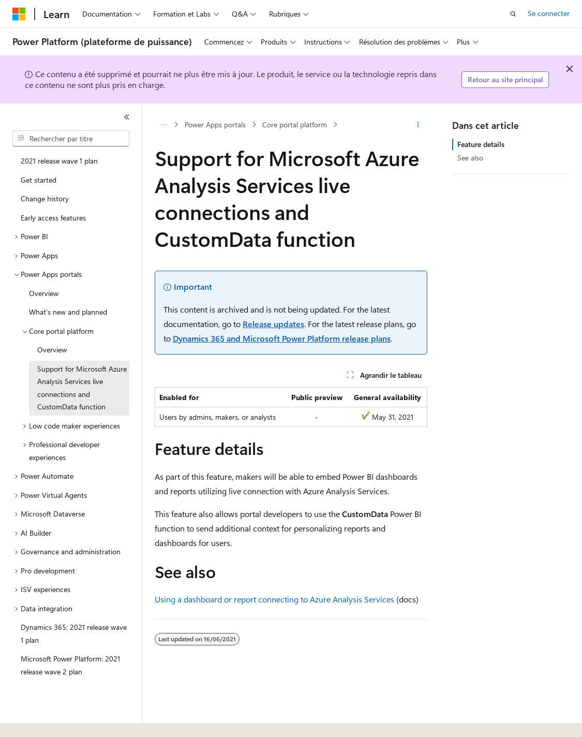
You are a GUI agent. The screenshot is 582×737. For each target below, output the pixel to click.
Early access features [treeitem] (53, 218)
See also (470, 158)
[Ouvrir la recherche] (513, 14)
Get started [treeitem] (38, 180)
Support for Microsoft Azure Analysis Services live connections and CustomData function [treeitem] (82, 388)
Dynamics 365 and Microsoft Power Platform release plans (282, 338)
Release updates (273, 323)
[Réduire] (127, 117)
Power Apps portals (215, 124)
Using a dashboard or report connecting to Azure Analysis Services (274, 599)
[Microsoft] (19, 14)
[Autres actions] (418, 124)
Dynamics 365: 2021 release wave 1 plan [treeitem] (74, 633)
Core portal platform (294, 124)
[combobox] (70, 138)
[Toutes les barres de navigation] (164, 124)
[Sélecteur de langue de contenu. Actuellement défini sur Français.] (35, 720)
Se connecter (549, 13)
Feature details (480, 144)
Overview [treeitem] (43, 293)
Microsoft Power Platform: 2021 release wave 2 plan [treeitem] (70, 665)
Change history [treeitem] (45, 198)
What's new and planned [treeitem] (68, 312)
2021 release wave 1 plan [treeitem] (59, 161)
